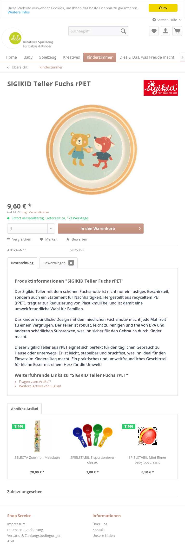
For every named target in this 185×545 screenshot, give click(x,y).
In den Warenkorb (110, 228)
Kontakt (98, 529)
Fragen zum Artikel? (33, 381)
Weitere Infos (18, 11)
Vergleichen (19, 239)
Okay (163, 7)
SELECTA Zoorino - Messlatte (37, 457)
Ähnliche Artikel (24, 408)
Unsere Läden (103, 535)
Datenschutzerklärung (25, 529)
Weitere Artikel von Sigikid (38, 386)
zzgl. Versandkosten (35, 212)
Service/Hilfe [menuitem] (165, 20)
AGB (10, 541)
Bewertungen (58, 263)
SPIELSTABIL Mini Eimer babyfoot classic (147, 459)
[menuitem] (98, 31)
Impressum (16, 524)
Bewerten (76, 239)
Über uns (99, 524)
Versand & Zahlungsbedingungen (34, 535)
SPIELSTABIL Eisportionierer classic (92, 459)
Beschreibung (22, 262)
